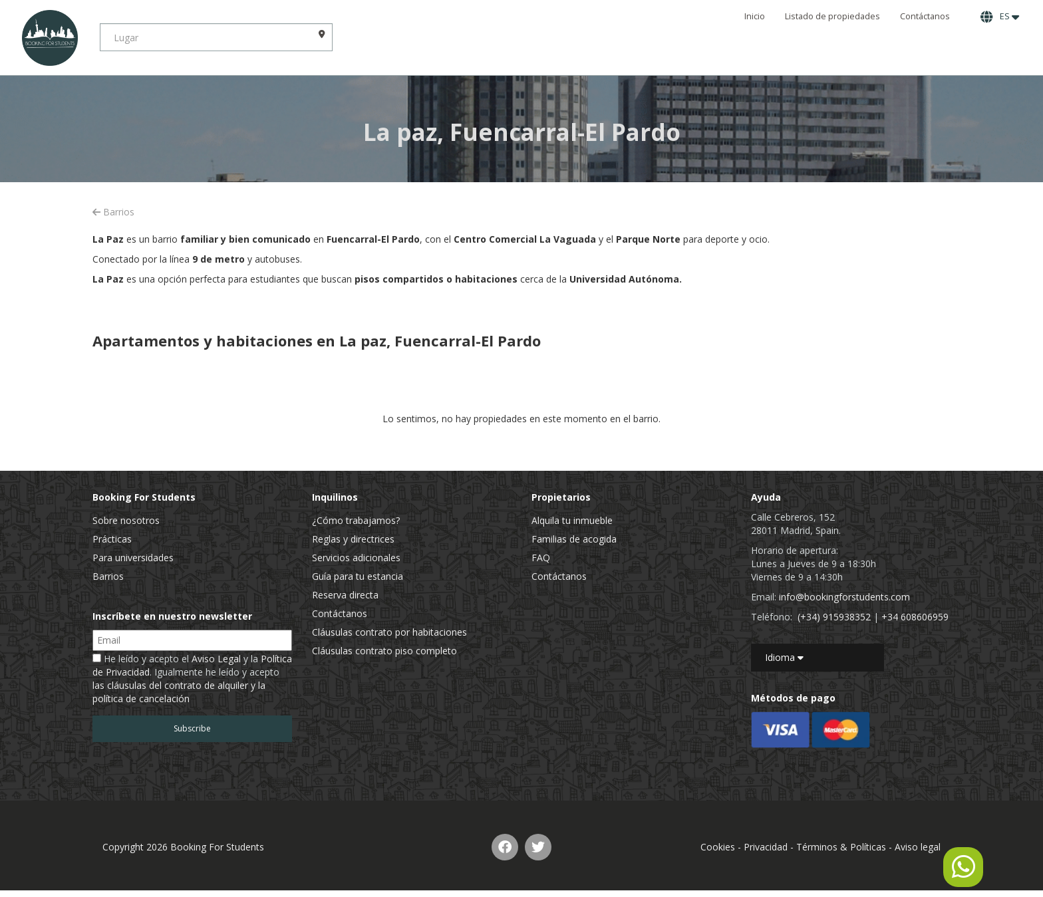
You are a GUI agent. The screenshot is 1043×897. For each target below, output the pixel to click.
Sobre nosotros (126, 520)
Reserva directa (345, 594)
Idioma (784, 657)
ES (999, 17)
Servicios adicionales (356, 557)
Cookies (717, 846)
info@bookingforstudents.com (844, 596)
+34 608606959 (915, 616)
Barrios (113, 211)
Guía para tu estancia (357, 576)
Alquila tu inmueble (572, 520)
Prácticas (112, 539)
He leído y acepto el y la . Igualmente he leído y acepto (192, 678)
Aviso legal (918, 846)
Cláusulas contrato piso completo (384, 650)
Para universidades (133, 557)
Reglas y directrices (353, 539)
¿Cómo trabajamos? (356, 520)
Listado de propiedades (832, 16)
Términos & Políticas (841, 846)
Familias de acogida (574, 539)
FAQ (540, 557)
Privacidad (766, 846)
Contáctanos (925, 16)
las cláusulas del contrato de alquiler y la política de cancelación (178, 692)
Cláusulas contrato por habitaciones (389, 632)
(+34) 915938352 (834, 616)
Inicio (754, 16)
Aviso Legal (216, 658)
